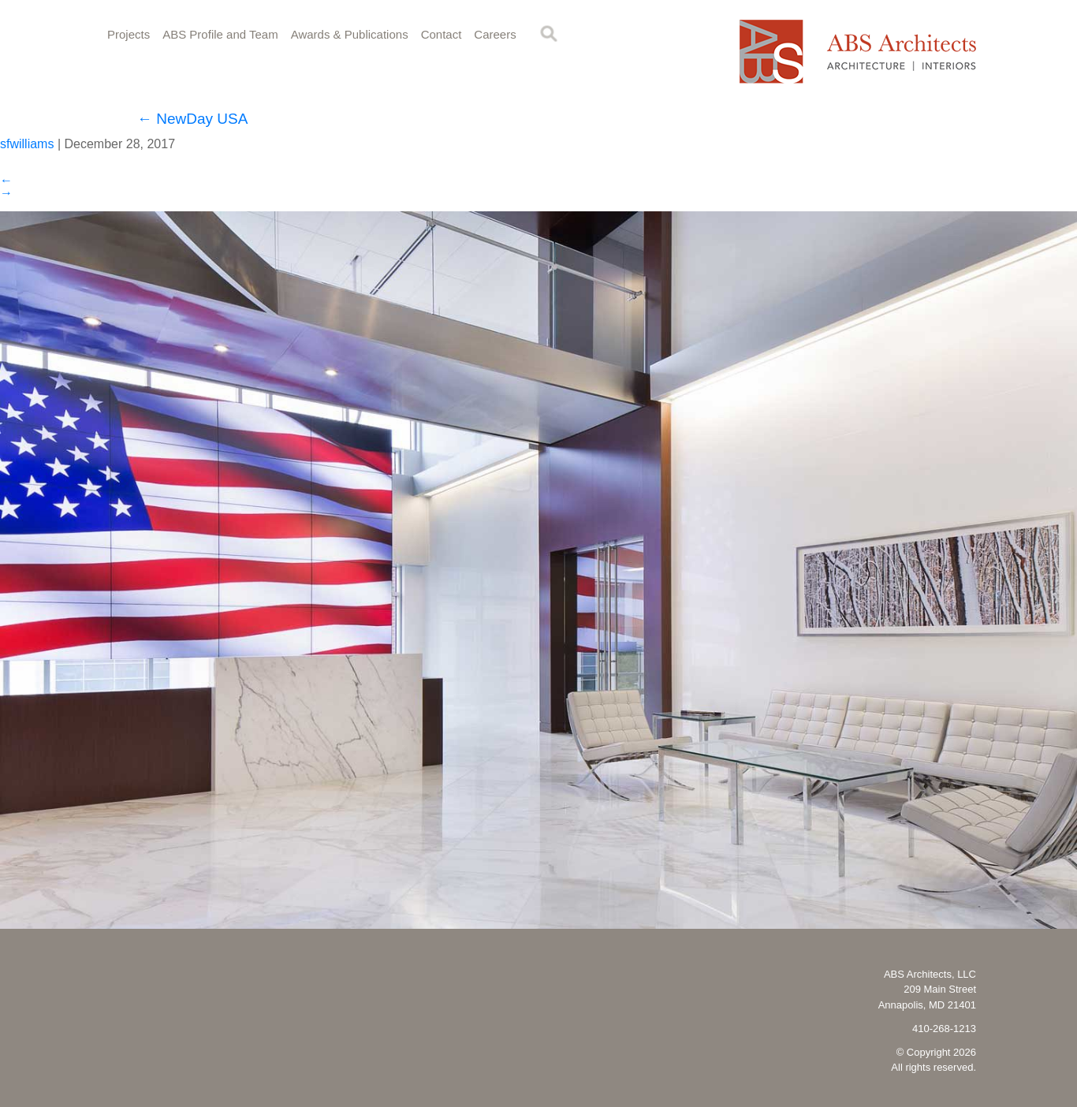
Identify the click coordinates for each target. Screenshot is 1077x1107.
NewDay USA (192, 118)
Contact (441, 34)
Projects (128, 34)
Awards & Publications (349, 34)
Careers (495, 34)
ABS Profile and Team (220, 34)
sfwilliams (27, 144)
